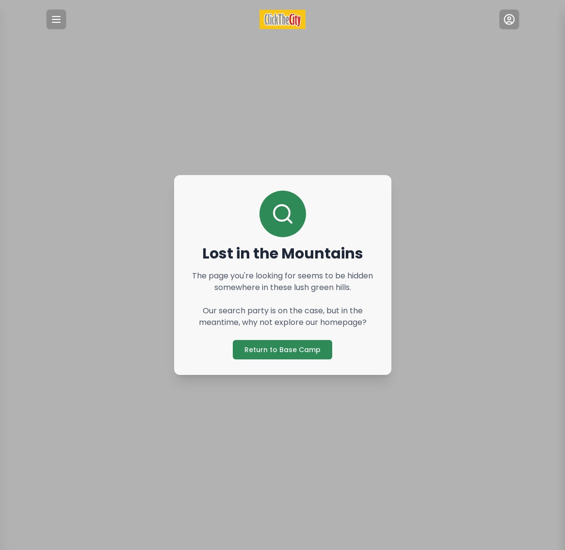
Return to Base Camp (282, 350)
